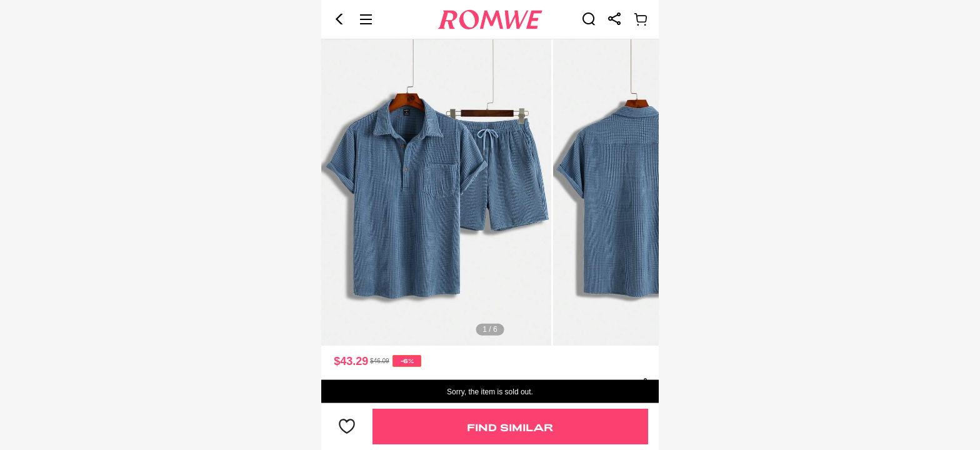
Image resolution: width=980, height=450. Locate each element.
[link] (588, 18)
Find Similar (510, 427)
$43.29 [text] (351, 361)
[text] (490, 192)
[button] (339, 19)
